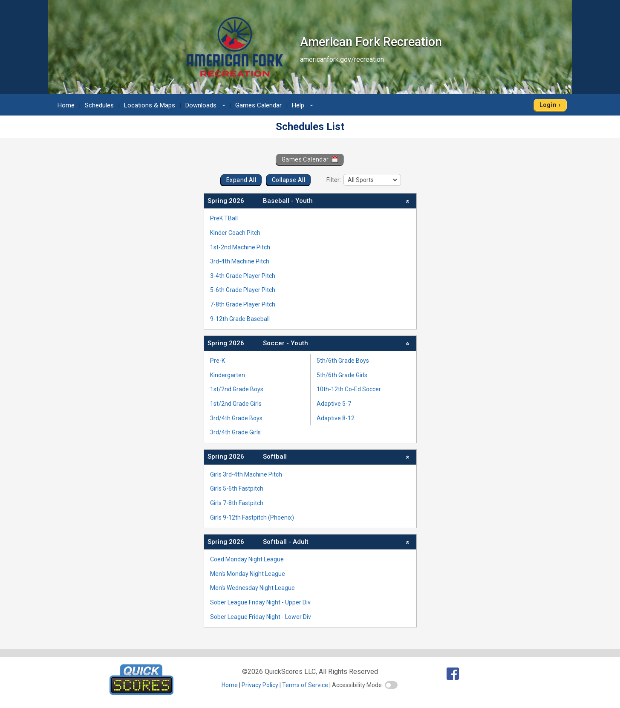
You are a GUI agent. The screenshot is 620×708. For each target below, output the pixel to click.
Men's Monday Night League (247, 573)
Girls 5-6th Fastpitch (236, 488)
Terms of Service (305, 685)
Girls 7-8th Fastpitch (236, 503)
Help (304, 105)
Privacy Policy (260, 685)
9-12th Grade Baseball (240, 318)
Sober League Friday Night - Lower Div (260, 616)
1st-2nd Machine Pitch (240, 247)
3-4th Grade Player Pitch (242, 275)
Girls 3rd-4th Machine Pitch (246, 474)
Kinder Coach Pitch (235, 232)
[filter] (372, 180)
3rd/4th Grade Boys (236, 418)
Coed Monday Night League (247, 559)
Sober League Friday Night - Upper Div (260, 602)
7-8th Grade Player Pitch (242, 304)
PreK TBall (224, 218)
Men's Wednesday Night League (252, 587)
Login (548, 105)
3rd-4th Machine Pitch (239, 261)
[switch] (391, 685)
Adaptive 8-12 (336, 418)
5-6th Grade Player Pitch (242, 289)
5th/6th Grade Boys (343, 360)
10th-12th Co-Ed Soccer (349, 389)
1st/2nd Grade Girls (236, 403)
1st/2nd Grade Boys (236, 389)
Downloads (206, 105)
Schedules (99, 105)
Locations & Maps (149, 105)
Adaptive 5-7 (334, 403)
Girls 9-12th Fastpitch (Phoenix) (252, 517)
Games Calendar (258, 105)
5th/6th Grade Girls (342, 375)
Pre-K (217, 360)
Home (66, 105)
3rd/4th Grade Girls (235, 432)
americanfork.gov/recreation (342, 59)
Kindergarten (227, 375)
